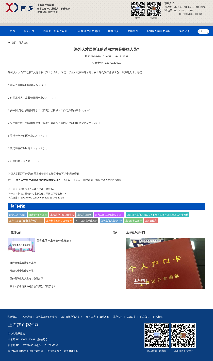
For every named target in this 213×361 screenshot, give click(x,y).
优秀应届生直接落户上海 (23, 262)
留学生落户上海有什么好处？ (54, 240)
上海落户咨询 (100, 180)
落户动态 (184, 31)
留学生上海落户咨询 (55, 31)
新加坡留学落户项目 (158, 31)
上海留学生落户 (133, 220)
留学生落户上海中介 (111, 220)
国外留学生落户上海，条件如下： (27, 278)
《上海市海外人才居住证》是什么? (36, 189)
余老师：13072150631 (108, 62)
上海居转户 (151, 220)
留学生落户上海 (17, 214)
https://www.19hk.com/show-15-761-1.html (42, 197)
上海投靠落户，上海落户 (59, 220)
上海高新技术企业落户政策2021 (26, 220)
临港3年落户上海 (38, 214)
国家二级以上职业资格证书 (109, 214)
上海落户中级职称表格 (62, 214)
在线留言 (131, 316)
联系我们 (144, 316)
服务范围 (29, 31)
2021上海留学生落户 (86, 220)
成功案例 (132, 31)
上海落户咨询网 (23, 325)
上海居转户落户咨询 (87, 31)
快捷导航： (13, 316)
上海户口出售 (84, 214)
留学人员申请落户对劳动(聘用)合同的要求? (32, 286)
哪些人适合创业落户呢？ (23, 270)
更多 (115, 232)
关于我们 (27, 316)
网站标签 (158, 316)
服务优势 (113, 31)
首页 (12, 31)
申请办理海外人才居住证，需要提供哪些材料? (42, 193)
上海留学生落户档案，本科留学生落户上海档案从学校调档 (157, 214)
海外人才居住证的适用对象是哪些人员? (38, 180)
